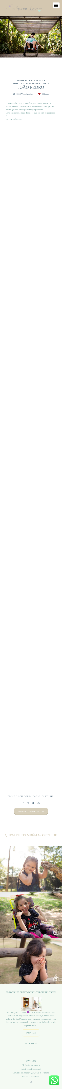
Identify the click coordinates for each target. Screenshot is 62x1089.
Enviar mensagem (32, 1065)
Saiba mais (31, 1033)
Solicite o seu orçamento (31, 811)
